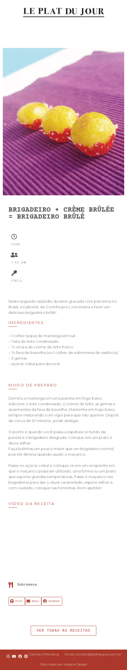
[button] (63, 631)
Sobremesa (27, 585)
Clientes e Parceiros (43, 654)
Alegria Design (75, 664)
